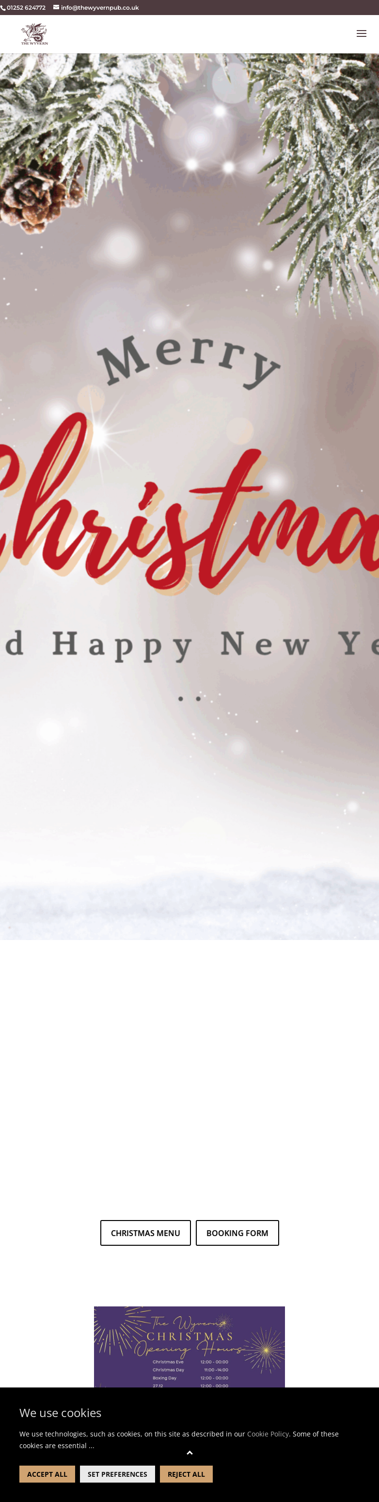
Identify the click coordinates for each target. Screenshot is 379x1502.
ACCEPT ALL (47, 1474)
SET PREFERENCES (117, 1474)
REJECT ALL (186, 1474)
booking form (237, 1233)
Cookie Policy (268, 1433)
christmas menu (145, 1233)
